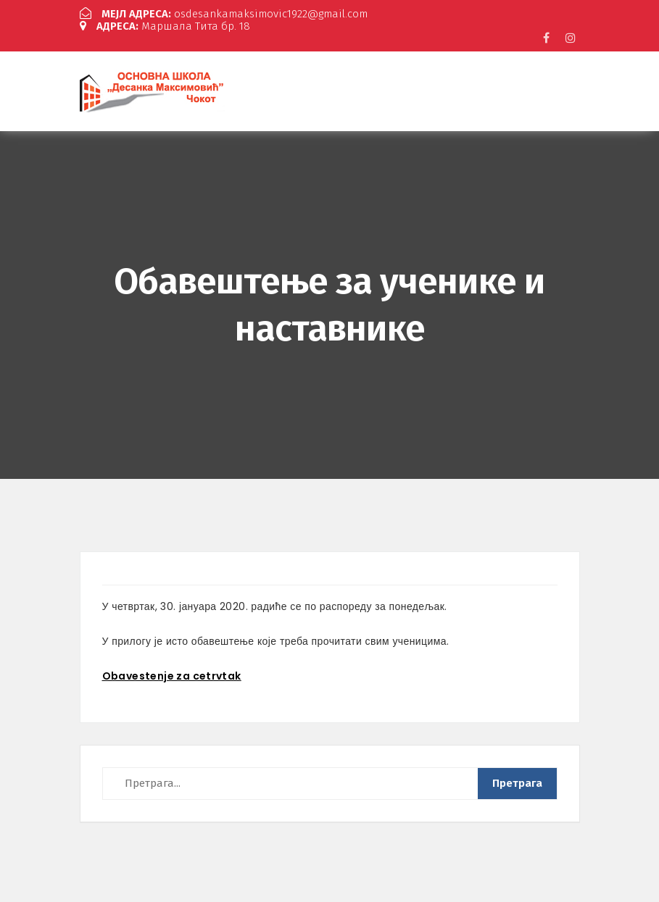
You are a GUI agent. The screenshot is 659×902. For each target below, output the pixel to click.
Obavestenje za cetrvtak (171, 676)
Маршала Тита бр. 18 (165, 26)
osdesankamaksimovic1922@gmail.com (224, 13)
